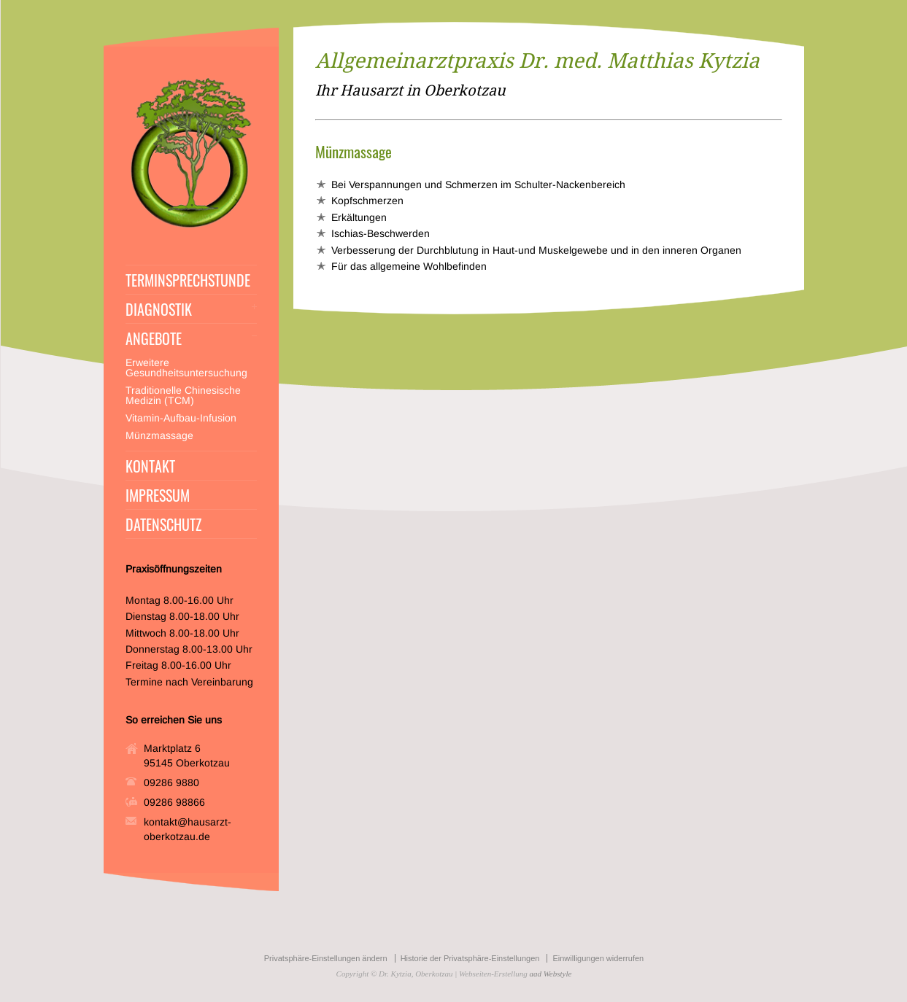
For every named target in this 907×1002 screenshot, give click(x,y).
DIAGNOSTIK (159, 309)
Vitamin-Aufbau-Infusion (181, 418)
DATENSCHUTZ (163, 524)
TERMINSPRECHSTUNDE (188, 280)
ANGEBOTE (154, 338)
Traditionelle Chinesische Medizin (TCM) (183, 395)
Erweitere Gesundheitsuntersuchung (186, 367)
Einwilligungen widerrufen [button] (598, 958)
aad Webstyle (550, 973)
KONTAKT (150, 466)
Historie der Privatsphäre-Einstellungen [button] (470, 958)
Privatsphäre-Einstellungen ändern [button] (325, 958)
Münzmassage (159, 435)
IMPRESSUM (158, 495)
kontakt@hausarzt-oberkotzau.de (187, 829)
